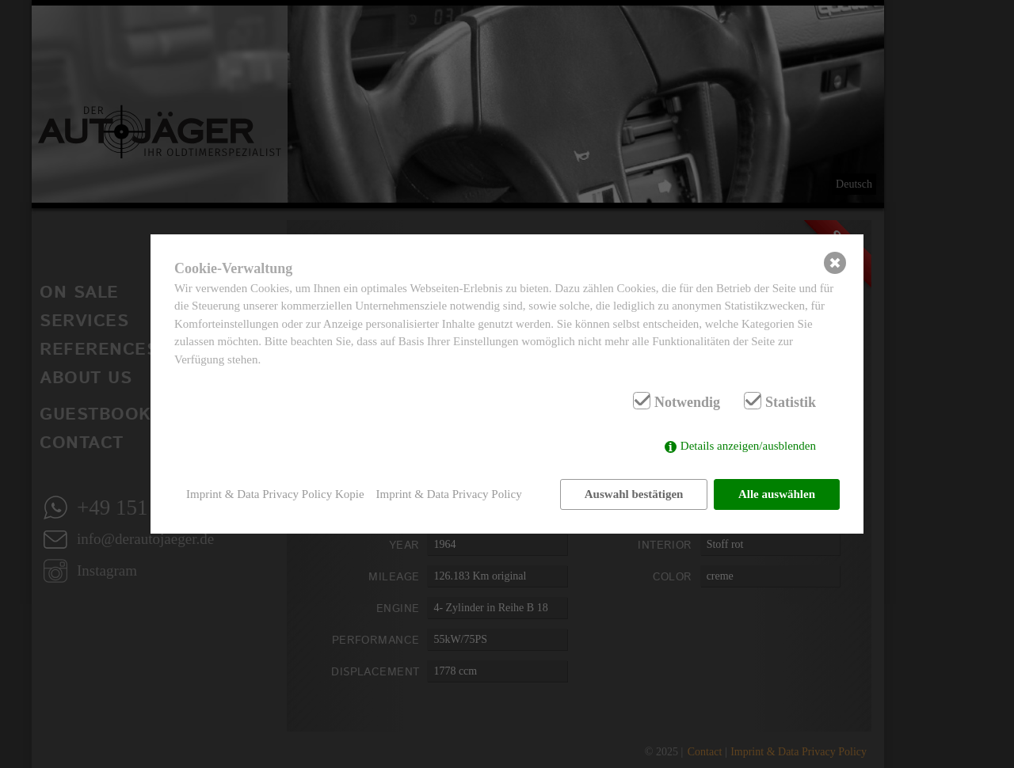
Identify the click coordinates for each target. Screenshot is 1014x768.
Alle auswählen (776, 494)
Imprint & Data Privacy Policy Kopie (275, 494)
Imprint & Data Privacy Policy (449, 494)
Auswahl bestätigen (634, 494)
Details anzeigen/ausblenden (748, 445)
